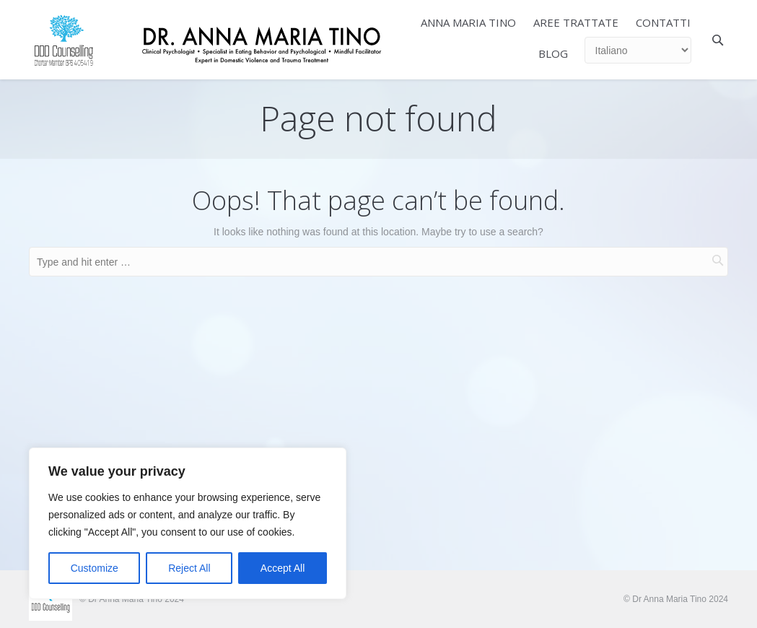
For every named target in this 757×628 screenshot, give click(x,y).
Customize (94, 568)
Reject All (189, 568)
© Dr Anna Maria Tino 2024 (675, 599)
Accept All (283, 568)
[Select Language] (638, 50)
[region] (187, 523)
